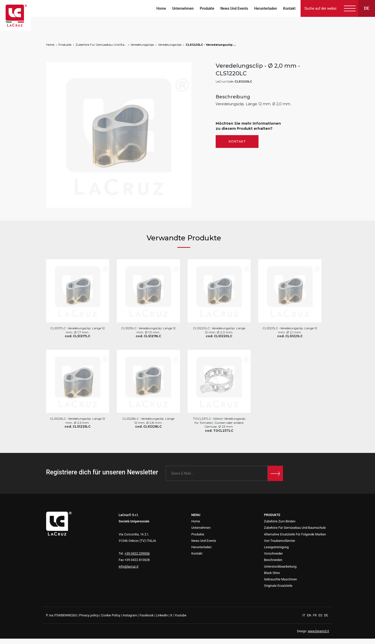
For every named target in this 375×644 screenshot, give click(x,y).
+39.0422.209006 (137, 553)
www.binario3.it (318, 631)
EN (309, 615)
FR (315, 615)
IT (304, 615)
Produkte (207, 8)
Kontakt (289, 8)
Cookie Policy (110, 615)
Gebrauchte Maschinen (280, 579)
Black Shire (272, 573)
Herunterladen (265, 8)
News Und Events (234, 8)
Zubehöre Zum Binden (279, 521)
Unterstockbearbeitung (280, 566)
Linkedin (162, 615)
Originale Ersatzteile (278, 586)
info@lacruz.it (128, 566)
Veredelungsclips (142, 44)
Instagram (130, 615)
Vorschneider (273, 553)
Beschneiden (273, 560)
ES (320, 615)
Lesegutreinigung (276, 547)
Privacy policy (89, 615)
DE (326, 615)
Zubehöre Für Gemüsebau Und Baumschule (100, 44)
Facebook (146, 615)
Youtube (180, 615)
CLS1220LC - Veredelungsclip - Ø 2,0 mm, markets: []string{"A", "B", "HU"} (211, 44)
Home (161, 8)
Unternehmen (183, 8)
